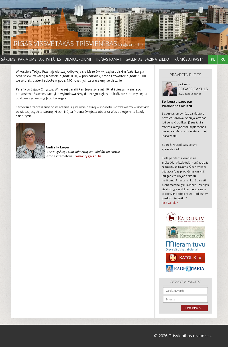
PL (213, 59)
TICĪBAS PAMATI (108, 59)
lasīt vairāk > (170, 203)
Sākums (8, 59)
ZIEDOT (165, 59)
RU (223, 59)
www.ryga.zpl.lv (88, 156)
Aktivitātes (50, 59)
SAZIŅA (151, 59)
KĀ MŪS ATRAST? (188, 59)
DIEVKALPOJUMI (78, 59)
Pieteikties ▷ (193, 308)
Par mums (27, 59)
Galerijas (134, 59)
